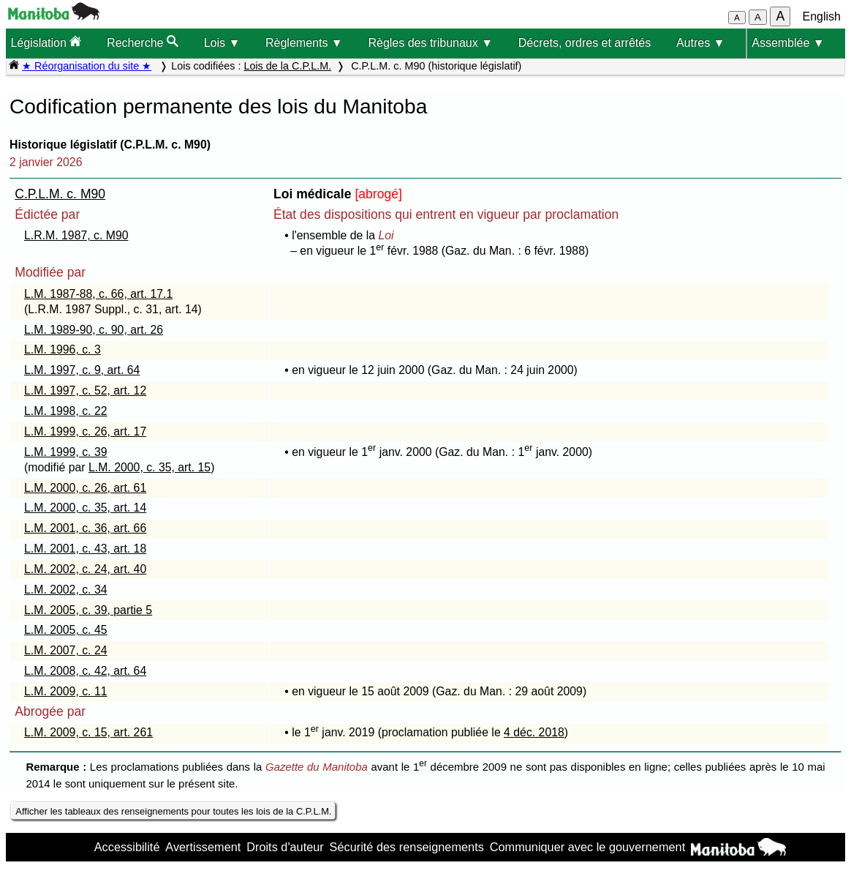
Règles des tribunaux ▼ (430, 43)
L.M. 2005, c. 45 (65, 630)
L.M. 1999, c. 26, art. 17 (85, 431)
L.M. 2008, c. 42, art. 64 (85, 671)
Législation (45, 42)
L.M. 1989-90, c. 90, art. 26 (93, 329)
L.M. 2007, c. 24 (65, 650)
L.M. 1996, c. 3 (62, 349)
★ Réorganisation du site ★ (86, 66)
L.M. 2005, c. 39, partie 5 (88, 610)
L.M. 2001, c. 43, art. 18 (85, 548)
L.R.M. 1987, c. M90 (76, 235)
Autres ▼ (700, 43)
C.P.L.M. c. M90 (60, 194)
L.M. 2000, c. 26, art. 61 (85, 488)
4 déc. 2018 (534, 732)
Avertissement (203, 846)
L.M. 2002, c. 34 (65, 589)
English (822, 16)
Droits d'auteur (285, 846)
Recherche (142, 42)
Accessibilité (127, 846)
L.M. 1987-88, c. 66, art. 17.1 (98, 294)
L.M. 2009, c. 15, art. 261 (88, 732)
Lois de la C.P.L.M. (287, 66)
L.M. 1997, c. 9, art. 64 (82, 370)
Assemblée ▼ (788, 43)
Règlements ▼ (304, 43)
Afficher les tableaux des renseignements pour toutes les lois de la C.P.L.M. (173, 811)
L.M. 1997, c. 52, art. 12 (85, 390)
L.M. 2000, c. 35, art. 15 (149, 467)
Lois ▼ (222, 43)
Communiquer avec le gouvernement (587, 846)
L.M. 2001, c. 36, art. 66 (85, 528)
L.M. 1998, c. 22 (65, 411)
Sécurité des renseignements (407, 846)
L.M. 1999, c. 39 (65, 452)
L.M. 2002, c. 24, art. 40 (85, 569)
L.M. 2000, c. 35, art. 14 (85, 507)
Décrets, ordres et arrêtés (584, 43)
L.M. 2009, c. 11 (65, 691)
